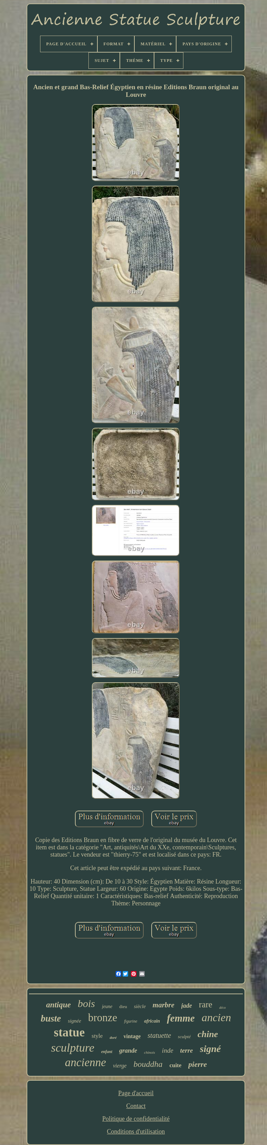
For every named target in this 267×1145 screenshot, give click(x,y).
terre (186, 1050)
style (97, 1036)
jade (186, 1005)
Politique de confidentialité (136, 1118)
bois (86, 1003)
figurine (130, 1021)
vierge (119, 1066)
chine (208, 1034)
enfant (106, 1051)
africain (152, 1021)
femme (181, 1018)
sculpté (184, 1036)
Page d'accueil (136, 1093)
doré (112, 1037)
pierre (197, 1064)
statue (69, 1032)
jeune (107, 1006)
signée (74, 1021)
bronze (102, 1018)
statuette (159, 1035)
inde (167, 1050)
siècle (140, 1006)
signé (210, 1048)
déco (222, 1007)
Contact (135, 1105)
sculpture (72, 1047)
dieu (123, 1006)
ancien (216, 1017)
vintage (132, 1036)
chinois (149, 1052)
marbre (163, 1005)
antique (58, 1004)
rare (205, 1004)
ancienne (85, 1062)
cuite (175, 1065)
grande (128, 1050)
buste (51, 1018)
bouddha (147, 1064)
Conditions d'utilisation (136, 1131)
